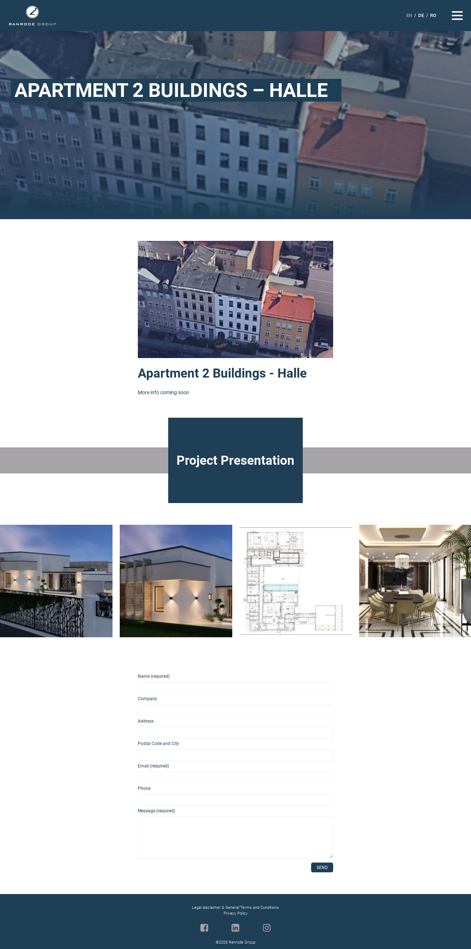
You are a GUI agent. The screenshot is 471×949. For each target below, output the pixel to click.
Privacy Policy (235, 913)
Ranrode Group (32, 16)
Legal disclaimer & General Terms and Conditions (235, 907)
